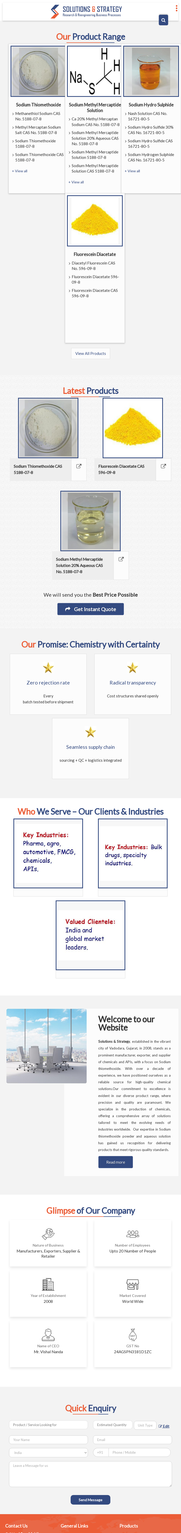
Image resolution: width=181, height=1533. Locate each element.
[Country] (48, 1452)
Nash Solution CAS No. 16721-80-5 (146, 116)
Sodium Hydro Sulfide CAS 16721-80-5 (149, 143)
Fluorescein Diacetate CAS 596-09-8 (93, 293)
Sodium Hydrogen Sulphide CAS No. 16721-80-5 (149, 157)
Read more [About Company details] (115, 1162)
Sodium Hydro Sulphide (151, 104)
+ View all (19, 171)
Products (128, 1526)
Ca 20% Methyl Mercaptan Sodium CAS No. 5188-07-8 (94, 121)
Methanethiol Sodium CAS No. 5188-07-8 (36, 116)
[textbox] (145, 1425)
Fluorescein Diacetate (95, 254)
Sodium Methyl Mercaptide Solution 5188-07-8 (93, 155)
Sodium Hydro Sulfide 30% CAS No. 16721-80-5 (149, 130)
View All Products (90, 353)
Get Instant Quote (90, 609)
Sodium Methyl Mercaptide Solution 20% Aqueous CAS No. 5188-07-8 (94, 138)
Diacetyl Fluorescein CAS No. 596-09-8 (92, 266)
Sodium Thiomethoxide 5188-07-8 (34, 143)
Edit (164, 1426)
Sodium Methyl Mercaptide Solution (95, 107)
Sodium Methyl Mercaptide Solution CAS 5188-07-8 (93, 168)
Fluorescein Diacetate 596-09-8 (94, 279)
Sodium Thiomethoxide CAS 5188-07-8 (38, 157)
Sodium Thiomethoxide (38, 104)
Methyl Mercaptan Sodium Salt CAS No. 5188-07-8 (36, 130)
